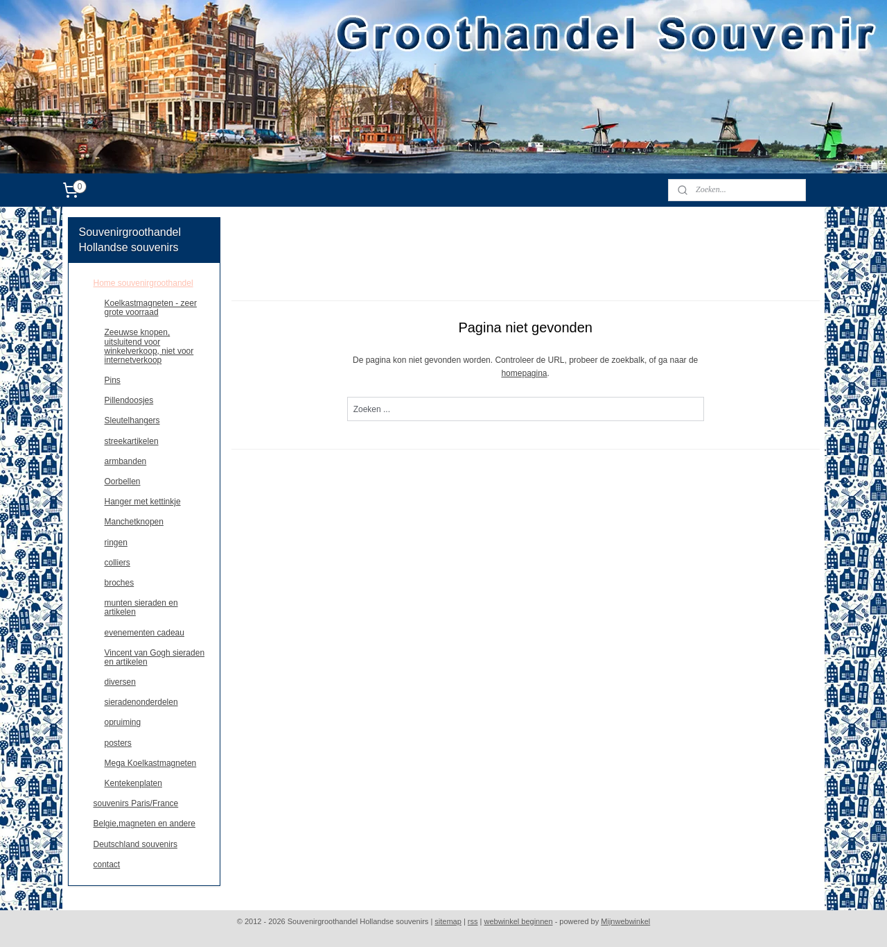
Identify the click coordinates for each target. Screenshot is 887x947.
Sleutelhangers (132, 420)
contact (107, 864)
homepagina (524, 373)
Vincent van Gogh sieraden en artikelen (155, 657)
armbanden (126, 461)
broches (119, 583)
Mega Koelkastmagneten (151, 763)
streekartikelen (132, 441)
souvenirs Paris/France (136, 803)
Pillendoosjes (129, 400)
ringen (116, 542)
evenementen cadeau (144, 633)
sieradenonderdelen (141, 702)
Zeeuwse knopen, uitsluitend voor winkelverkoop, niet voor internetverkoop (149, 346)
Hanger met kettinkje (143, 501)
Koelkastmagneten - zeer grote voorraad (151, 307)
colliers (117, 563)
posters (118, 743)
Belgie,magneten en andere (144, 823)
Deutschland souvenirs (135, 844)
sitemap (448, 921)
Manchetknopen (134, 522)
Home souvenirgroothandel (143, 283)
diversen (120, 682)
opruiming (123, 722)
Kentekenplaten (133, 783)
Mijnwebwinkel (625, 921)
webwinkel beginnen (518, 921)
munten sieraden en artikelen (141, 607)
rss (473, 921)
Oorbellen (123, 481)
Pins (113, 380)
